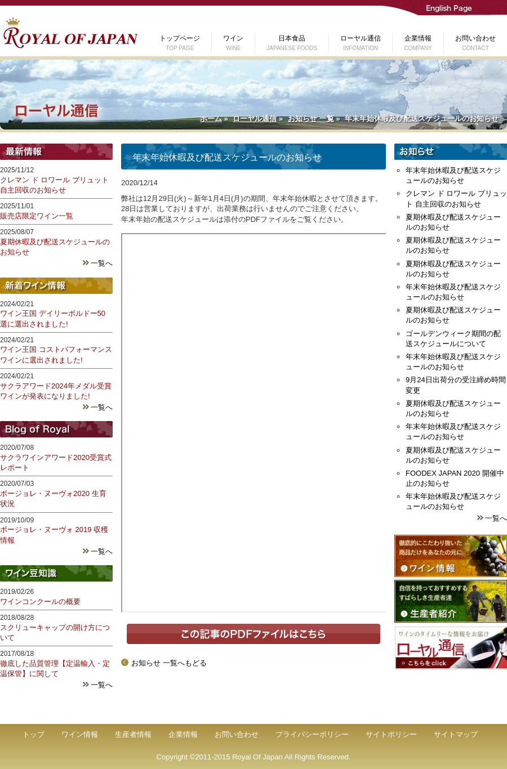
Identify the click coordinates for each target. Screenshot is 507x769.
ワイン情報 (79, 734)
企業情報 (183, 734)
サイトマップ (456, 734)
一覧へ (102, 263)
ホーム (211, 118)
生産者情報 (133, 734)
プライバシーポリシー (312, 734)
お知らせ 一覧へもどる (169, 663)
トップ (34, 734)
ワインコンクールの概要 (40, 601)
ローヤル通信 (255, 118)
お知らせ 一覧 (311, 118)
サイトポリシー (391, 734)
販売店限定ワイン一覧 (36, 216)
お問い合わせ (237, 734)
